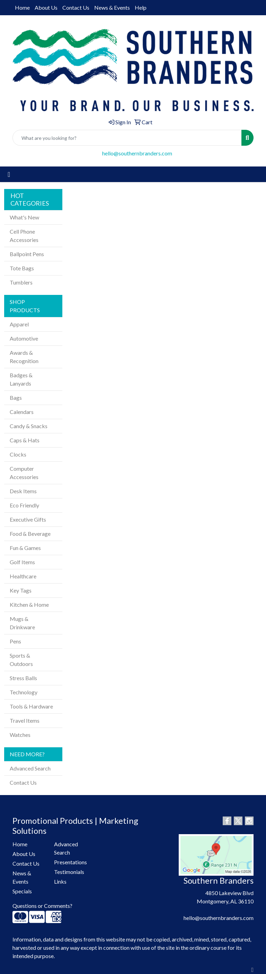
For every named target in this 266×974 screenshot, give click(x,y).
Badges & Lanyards (21, 379)
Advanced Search (30, 768)
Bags (16, 397)
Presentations (70, 862)
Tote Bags (22, 268)
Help (141, 7)
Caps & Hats (24, 440)
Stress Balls (23, 678)
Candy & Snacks (28, 426)
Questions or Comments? (42, 905)
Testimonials (69, 871)
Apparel (19, 324)
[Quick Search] (127, 138)
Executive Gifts (28, 519)
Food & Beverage (30, 533)
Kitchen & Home (29, 604)
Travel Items (24, 720)
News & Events (112, 7)
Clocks (18, 454)
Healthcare (23, 576)
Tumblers (21, 282)
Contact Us (75, 7)
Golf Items (22, 562)
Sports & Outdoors (21, 659)
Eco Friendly (24, 505)
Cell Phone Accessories (24, 235)
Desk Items (23, 491)
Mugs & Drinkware (22, 622)
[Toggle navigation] (8, 174)
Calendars (22, 411)
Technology (23, 692)
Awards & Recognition (24, 356)
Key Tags (21, 590)
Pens (15, 641)
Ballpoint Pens (27, 254)
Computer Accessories (24, 472)
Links (60, 881)
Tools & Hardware (31, 706)
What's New (24, 217)
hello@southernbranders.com (137, 153)
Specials (22, 891)
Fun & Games (25, 547)
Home (22, 7)
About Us (46, 7)
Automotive (24, 338)
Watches (20, 734)
